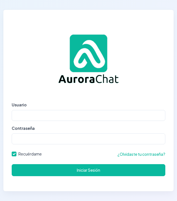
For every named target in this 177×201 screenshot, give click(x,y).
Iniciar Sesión (88, 170)
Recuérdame (30, 153)
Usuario (19, 104)
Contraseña (23, 128)
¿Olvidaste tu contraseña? (141, 154)
